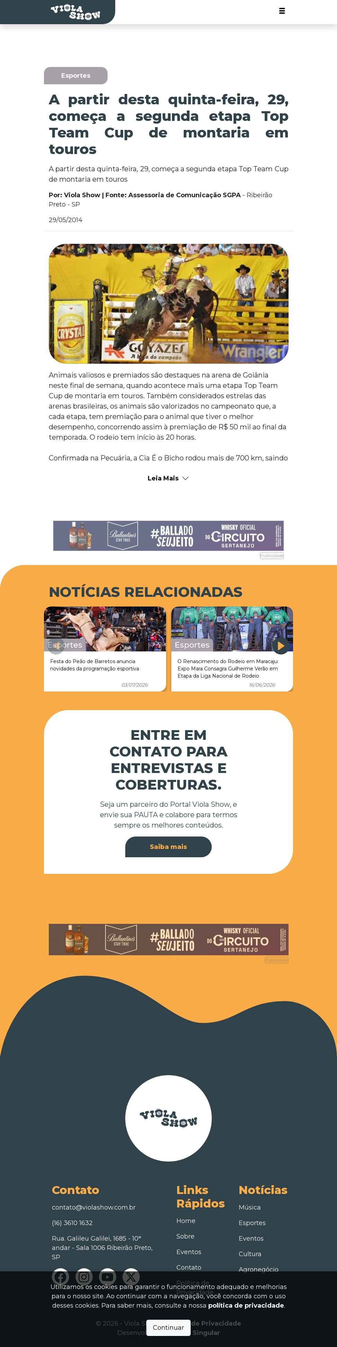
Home (185, 1221)
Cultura (250, 1254)
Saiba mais (168, 847)
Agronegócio (259, 1269)
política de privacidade (246, 1305)
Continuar (168, 1327)
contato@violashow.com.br (94, 1207)
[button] (281, 646)
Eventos (188, 1252)
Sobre (185, 1236)
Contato (188, 1267)
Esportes (252, 1223)
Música (250, 1207)
